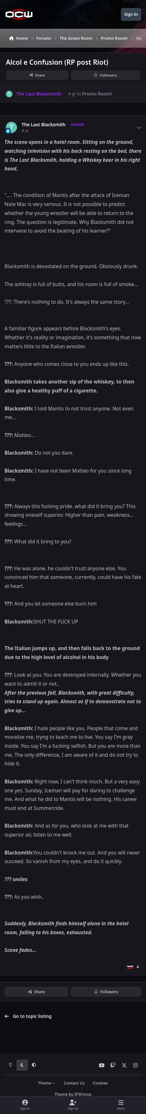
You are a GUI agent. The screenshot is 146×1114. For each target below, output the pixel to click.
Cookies (100, 1083)
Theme (47, 1083)
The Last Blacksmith (43, 125)
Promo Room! (97, 94)
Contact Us (74, 1083)
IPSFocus (83, 1094)
